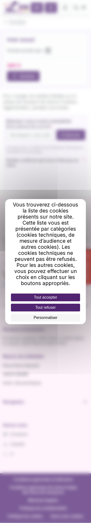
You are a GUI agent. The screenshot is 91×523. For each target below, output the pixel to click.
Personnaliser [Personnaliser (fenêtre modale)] (46, 318)
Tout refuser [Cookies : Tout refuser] (45, 307)
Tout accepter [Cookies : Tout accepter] (45, 297)
